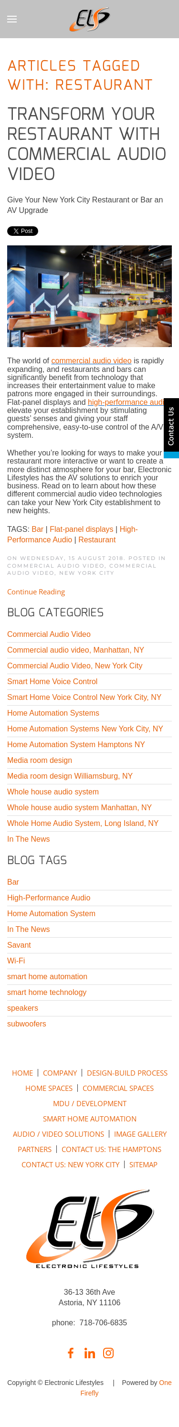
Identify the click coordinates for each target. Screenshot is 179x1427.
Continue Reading (36, 591)
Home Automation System (51, 913)
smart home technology (46, 992)
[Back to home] (89, 19)
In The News (28, 929)
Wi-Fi (16, 961)
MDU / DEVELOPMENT (89, 1103)
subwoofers (26, 1024)
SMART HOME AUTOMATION (90, 1118)
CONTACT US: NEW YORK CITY (70, 1164)
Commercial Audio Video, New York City (82, 569)
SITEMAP (143, 1164)
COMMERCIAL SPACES (118, 1088)
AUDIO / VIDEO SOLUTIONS (58, 1134)
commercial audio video (91, 361)
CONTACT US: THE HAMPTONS (111, 1149)
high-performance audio (128, 402)
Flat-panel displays (81, 529)
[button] (12, 19)
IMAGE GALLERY (140, 1134)
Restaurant (97, 540)
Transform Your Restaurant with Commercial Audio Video (86, 145)
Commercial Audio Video (56, 565)
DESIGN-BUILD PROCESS (127, 1073)
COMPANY (60, 1073)
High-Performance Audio (48, 898)
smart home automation (47, 976)
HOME (22, 1073)
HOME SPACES (49, 1088)
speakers (22, 1008)
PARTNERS (35, 1149)
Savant (19, 945)
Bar (37, 529)
